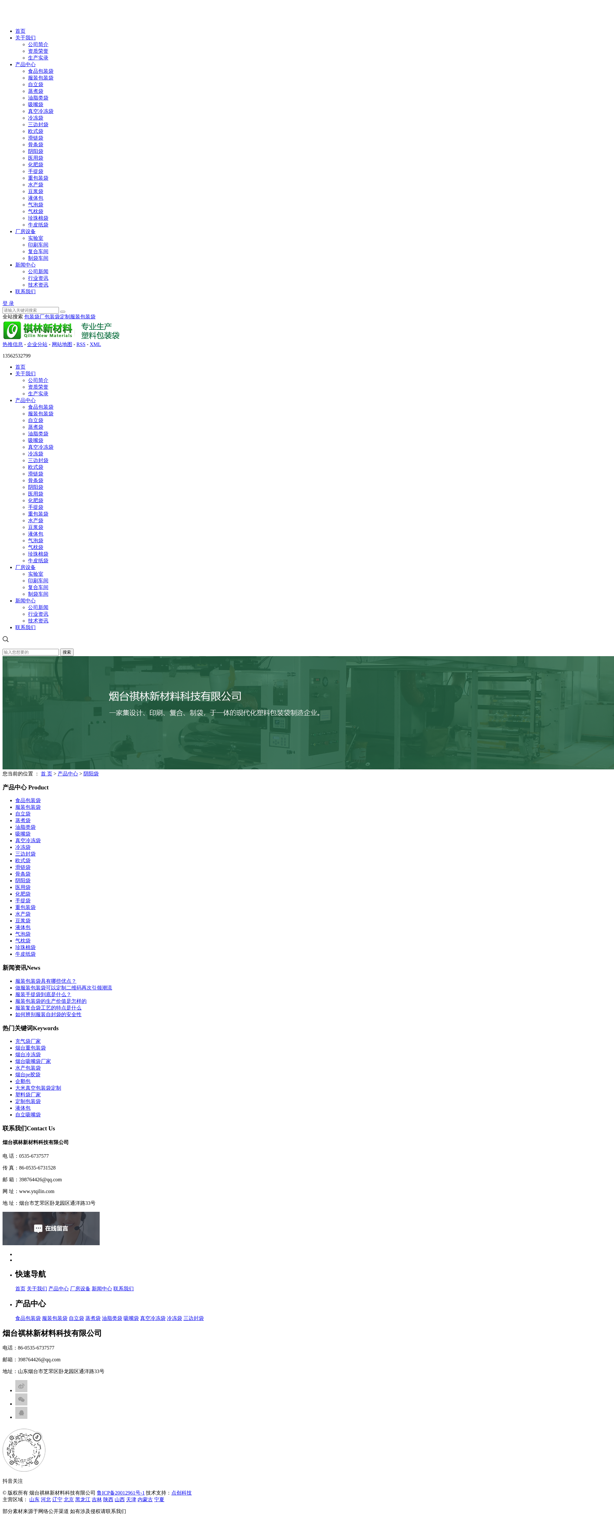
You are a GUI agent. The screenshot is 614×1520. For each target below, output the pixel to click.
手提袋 (35, 171)
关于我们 (25, 37)
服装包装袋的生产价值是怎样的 (51, 1001)
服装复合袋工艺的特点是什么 (48, 1007)
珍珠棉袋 (38, 218)
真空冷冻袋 (41, 111)
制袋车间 (38, 258)
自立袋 (35, 84)
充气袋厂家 (28, 1041)
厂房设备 (25, 231)
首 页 (46, 773)
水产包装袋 (28, 1068)
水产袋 (35, 184)
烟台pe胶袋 (27, 1074)
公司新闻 (38, 271)
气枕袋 (35, 211)
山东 (34, 1499)
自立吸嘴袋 (28, 1114)
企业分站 (37, 344)
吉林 (97, 1499)
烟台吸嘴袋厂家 (33, 1061)
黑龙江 (82, 1499)
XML (95, 344)
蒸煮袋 (35, 91)
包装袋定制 (57, 316)
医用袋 (35, 158)
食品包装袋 (41, 71)
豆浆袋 (35, 191)
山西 (120, 1499)
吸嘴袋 (35, 104)
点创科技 (181, 1493)
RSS (80, 344)
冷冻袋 (35, 118)
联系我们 (25, 291)
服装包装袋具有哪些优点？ (45, 981)
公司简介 (38, 44)
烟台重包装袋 (30, 1048)
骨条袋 (35, 144)
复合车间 (38, 251)
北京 (69, 1499)
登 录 (8, 303)
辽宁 (57, 1499)
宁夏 (159, 1499)
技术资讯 (38, 285)
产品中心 (25, 64)
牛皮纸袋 (38, 224)
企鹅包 (23, 1081)
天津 (131, 1499)
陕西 (108, 1499)
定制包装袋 (28, 1101)
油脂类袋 (38, 98)
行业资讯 (38, 278)
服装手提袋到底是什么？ (43, 994)
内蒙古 (145, 1499)
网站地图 (62, 344)
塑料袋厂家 (28, 1094)
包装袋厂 (34, 316)
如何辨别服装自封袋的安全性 (48, 1014)
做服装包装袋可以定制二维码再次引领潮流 (63, 987)
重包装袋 (38, 178)
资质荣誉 (38, 51)
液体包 (35, 198)
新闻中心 (25, 264)
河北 (46, 1499)
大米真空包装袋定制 (38, 1088)
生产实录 (38, 57)
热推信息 (13, 344)
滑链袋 (35, 138)
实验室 (35, 238)
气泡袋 (35, 204)
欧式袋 (35, 131)
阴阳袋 (35, 151)
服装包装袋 (41, 77)
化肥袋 (35, 164)
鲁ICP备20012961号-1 (121, 1493)
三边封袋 (38, 124)
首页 (20, 31)
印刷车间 (38, 244)
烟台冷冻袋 (28, 1054)
